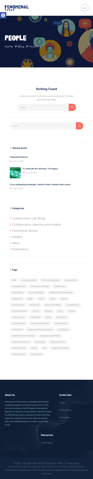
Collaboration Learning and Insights (36, 224)
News (15, 243)
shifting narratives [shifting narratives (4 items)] (18, 348)
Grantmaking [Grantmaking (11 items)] (35, 317)
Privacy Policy (65, 410)
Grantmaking (47, 442)
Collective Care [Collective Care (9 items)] (59, 286)
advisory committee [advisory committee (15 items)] (29, 280)
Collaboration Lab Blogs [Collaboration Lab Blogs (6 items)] (39, 286)
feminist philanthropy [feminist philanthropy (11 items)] (53, 305)
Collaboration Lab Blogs (28, 218)
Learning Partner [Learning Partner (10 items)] (61, 323)
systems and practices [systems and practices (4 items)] (60, 348)
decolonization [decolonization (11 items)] (17, 292)
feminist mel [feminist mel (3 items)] (34, 305)
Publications (20, 249)
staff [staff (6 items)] (44, 348)
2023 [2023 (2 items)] (14, 280)
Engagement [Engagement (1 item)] (17, 299)
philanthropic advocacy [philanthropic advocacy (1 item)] (21, 342)
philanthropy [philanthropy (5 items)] (40, 342)
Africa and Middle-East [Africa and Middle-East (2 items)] (50, 280)
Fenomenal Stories (25, 230)
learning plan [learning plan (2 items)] (17, 329)
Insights (17, 237)
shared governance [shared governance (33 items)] (58, 342)
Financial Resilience (19, 157)
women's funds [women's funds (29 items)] (36, 354)
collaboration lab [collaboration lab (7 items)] (18, 286)
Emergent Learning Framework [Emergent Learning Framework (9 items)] (60, 292)
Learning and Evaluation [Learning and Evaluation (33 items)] (40, 323)
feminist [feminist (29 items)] (64, 299)
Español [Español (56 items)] (41, 299)
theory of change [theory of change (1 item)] (18, 354)
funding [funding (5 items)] (71, 311)
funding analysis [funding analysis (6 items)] (18, 317)
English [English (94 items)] (30, 299)
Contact (62, 402)
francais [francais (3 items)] (36, 311)
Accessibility (64, 417)
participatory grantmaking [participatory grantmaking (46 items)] (50, 336)
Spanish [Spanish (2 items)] (34, 348)
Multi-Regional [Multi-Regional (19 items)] (63, 329)
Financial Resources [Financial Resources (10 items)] (19, 311)
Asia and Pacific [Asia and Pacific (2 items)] (71, 280)
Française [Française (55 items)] (48, 311)
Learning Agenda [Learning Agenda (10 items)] (18, 323)
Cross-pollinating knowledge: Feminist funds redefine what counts (40, 184)
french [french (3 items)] (60, 311)
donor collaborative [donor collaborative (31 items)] (36, 292)
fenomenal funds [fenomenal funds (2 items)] (72, 305)
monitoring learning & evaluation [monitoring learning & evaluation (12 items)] (40, 329)
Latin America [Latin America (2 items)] (62, 317)
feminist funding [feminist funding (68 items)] (18, 305)
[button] (3, 15)
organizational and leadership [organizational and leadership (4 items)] (23, 336)
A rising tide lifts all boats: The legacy (40, 169)
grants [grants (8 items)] (48, 317)
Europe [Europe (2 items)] (52, 299)
